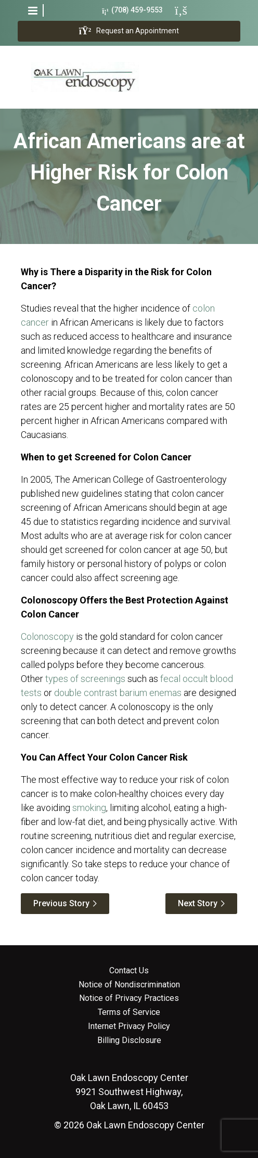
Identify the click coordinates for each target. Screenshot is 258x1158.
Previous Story (61, 903)
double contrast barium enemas (118, 692)
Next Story (197, 903)
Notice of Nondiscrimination (129, 985)
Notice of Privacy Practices (129, 998)
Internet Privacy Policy (129, 1026)
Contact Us (129, 971)
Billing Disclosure (129, 1040)
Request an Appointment (129, 31)
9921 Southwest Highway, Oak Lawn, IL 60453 (129, 1091)
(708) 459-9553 (132, 10)
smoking (89, 807)
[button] (33, 10)
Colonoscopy (47, 636)
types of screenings (85, 678)
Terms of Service (129, 1012)
